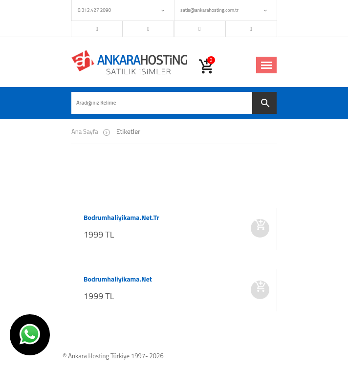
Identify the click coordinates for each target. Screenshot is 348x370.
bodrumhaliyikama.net (118, 279)
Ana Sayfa (84, 131)
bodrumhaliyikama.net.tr (121, 217)
